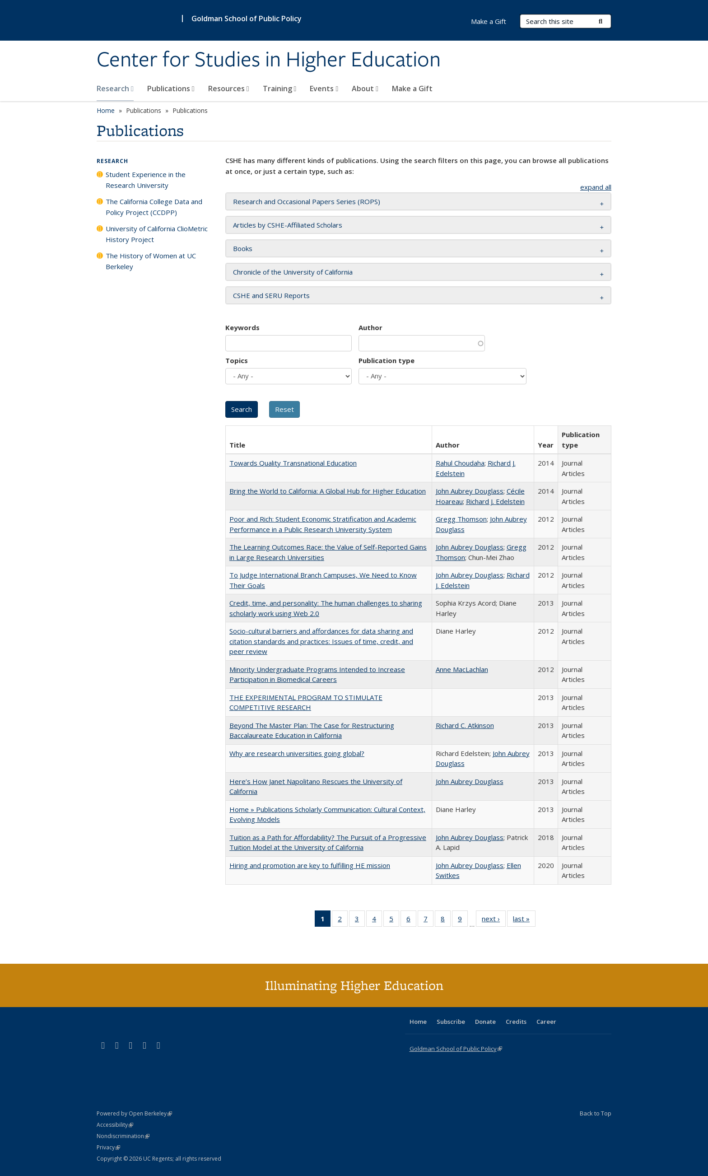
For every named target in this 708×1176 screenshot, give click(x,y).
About (365, 88)
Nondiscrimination (123, 1136)
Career (546, 1021)
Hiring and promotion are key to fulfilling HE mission (309, 865)
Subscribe (451, 1021)
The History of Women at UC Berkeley (151, 261)
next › (494, 920)
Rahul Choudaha (460, 462)
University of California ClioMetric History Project (157, 234)
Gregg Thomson (461, 518)
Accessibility (115, 1125)
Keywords (242, 327)
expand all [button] (595, 186)
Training (280, 88)
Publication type (387, 360)
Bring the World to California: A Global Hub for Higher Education (327, 490)
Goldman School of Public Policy (246, 18)
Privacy (108, 1147)
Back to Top (595, 1113)
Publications (171, 88)
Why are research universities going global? (296, 753)
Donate (485, 1021)
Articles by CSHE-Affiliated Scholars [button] (287, 224)
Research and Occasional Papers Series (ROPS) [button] (306, 201)
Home (106, 110)
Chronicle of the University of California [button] (293, 271)
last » (524, 920)
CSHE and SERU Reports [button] (271, 295)
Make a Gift (412, 88)
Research (115, 88)
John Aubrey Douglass (469, 490)
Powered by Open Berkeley (134, 1113)
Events (324, 88)
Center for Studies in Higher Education (269, 60)
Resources (228, 88)
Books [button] (242, 248)
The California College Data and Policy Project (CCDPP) (154, 207)
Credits (516, 1021)
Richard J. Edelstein (495, 501)
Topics (236, 360)
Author (370, 327)
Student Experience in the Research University (146, 180)
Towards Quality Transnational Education (293, 462)
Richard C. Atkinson (465, 725)
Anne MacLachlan (462, 669)
